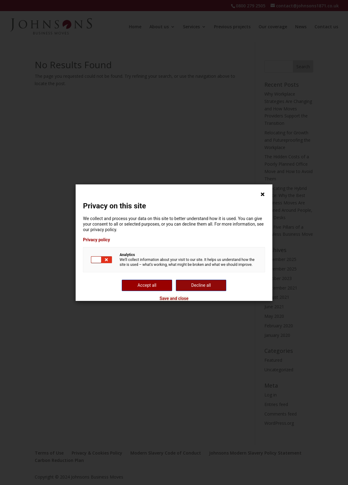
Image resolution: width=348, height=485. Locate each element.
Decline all (201, 285)
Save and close (174, 298)
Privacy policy (96, 239)
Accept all (146, 285)
